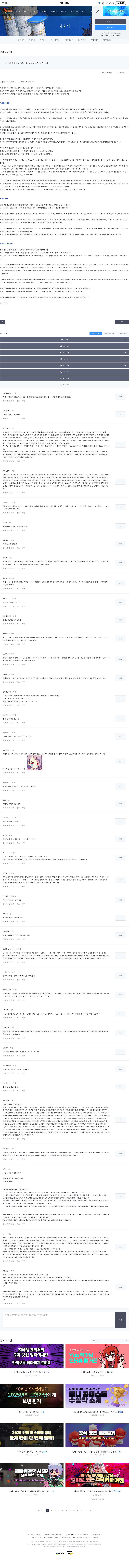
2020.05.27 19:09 (8, 568)
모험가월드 (44, 11)
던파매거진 (94, 40)
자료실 (84, 11)
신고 (18, 401)
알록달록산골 (7, 393)
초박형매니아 (7, 990)
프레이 (13, 634)
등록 (120, 1320)
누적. (4, 1169)
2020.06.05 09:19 (8, 773)
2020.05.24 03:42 (8, 513)
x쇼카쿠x (5, 634)
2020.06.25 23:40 (8, 1000)
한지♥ (5, 558)
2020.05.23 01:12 (8, 418)
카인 (13, 411)
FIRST (38, 1510)
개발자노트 (107, 40)
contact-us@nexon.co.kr (39, 1544)
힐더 (14, 393)
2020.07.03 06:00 (8, 1139)
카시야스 (13, 540)
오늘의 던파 (82, 40)
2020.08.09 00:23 (8, 1304)
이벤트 (42, 40)
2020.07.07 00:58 (8, 1261)
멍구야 (5, 873)
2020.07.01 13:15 (8, 1073)
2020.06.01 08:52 (8, 644)
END (90, 1510)
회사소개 (30, 1535)
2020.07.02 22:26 (8, 1091)
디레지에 (13, 598)
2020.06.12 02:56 (8, 843)
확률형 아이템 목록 (54, 1537)
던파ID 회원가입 (116, 35)
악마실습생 (6, 411)
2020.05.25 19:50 (8, 548)
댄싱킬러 (5, 598)
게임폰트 (87, 1537)
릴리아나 (5, 540)
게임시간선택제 (95, 1535)
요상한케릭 (6, 750)
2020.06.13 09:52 (8, 863)
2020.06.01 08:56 (8, 664)
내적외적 (5, 1010)
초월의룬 (5, 1271)
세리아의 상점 (68, 40)
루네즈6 (5, 1048)
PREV (42, 1510)
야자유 (5, 523)
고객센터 (95, 1537)
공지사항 (21, 40)
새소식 (18, 11)
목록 (122, 322)
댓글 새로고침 (122, 333)
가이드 (35, 11)
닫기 (97, 11)
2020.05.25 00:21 (8, 530)
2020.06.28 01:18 (8, 1038)
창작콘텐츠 (64, 11)
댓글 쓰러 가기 (96, 333)
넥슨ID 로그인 (110, 22)
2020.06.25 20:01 (8, 980)
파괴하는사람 (7, 616)
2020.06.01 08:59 (8, 682)
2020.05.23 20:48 (8, 461)
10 (81, 1510)
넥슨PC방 (43, 1537)
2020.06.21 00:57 (8, 904)
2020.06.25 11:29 (8, 962)
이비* (4, 914)
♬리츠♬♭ (6, 502)
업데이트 (32, 40)
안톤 (10, 523)
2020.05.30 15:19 (8, 624)
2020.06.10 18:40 (8, 825)
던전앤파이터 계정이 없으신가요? (110, 33)
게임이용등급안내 (57, 1535)
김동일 (5, 835)
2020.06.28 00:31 (8, 1018)
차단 (23, 401)
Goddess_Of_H (8, 949)
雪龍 (4, 800)
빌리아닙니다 (7, 692)
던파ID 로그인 (110, 27)
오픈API (79, 1537)
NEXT (87, 1510)
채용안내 (38, 1535)
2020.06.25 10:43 (8, 939)
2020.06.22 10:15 (8, 922)
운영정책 (34, 1537)
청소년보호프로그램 (68, 1537)
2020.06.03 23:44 (8, 723)
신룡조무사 (6, 931)
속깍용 (5, 578)
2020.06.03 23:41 (8, 705)
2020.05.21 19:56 (8, 401)
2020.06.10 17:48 (8, 808)
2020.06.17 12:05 (8, 886)
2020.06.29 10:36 (8, 1056)
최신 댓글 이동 (109, 333)
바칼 (10, 558)
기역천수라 (6, 428)
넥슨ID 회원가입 (105, 35)
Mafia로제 (6, 1028)
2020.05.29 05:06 (8, 606)
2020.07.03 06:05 (8, 1159)
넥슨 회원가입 (109, 3)
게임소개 (26, 11)
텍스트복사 (2, 322)
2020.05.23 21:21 (8, 492)
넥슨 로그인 (120, 3)
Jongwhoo (6, 853)
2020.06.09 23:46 (8, 790)
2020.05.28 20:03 (8, 589)
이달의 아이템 (54, 40)
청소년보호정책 (83, 1535)
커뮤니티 (54, 11)
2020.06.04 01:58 (8, 740)
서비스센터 (74, 11)
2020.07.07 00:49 (8, 1224)
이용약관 (46, 1535)
